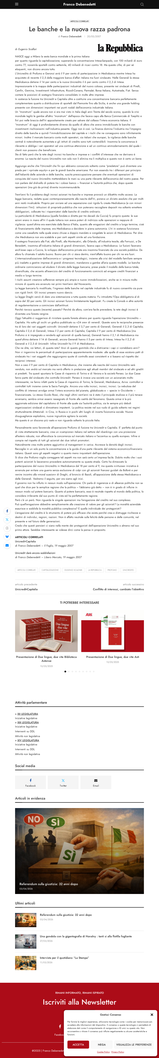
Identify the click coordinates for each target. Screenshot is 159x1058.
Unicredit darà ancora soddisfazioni (35, 553)
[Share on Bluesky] (7, 536)
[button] (152, 1014)
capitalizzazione (50, 570)
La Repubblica (95, 570)
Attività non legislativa (27, 736)
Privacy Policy (117, 1052)
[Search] (142, 4)
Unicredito (128, 570)
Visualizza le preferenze (134, 1045)
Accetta (78, 1045)
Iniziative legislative (26, 718)
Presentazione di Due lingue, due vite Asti (112, 657)
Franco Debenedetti (71, 36)
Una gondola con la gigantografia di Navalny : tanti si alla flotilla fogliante (86, 936)
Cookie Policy (103, 1052)
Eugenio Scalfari (73, 570)
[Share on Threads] (7, 528)
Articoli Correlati (26, 570)
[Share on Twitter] (7, 519)
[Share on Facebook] (7, 511)
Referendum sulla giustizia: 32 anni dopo (49, 884)
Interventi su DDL (25, 731)
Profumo (112, 570)
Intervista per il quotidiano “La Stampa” (64, 958)
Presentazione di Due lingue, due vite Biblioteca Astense (46, 659)
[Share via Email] (7, 545)
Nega (102, 1045)
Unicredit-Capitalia (25, 541)
